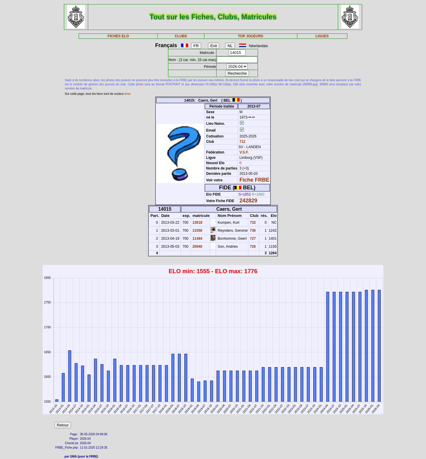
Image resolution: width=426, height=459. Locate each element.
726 (252, 246)
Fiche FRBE (255, 180)
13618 (196, 222)
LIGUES (322, 36)
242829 (248, 201)
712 (241, 142)
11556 (196, 230)
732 (252, 222)
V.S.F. (244, 152)
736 (252, 230)
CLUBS (181, 36)
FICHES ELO (118, 36)
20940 (196, 246)
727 (252, 238)
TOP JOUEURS (250, 36)
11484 (196, 238)
